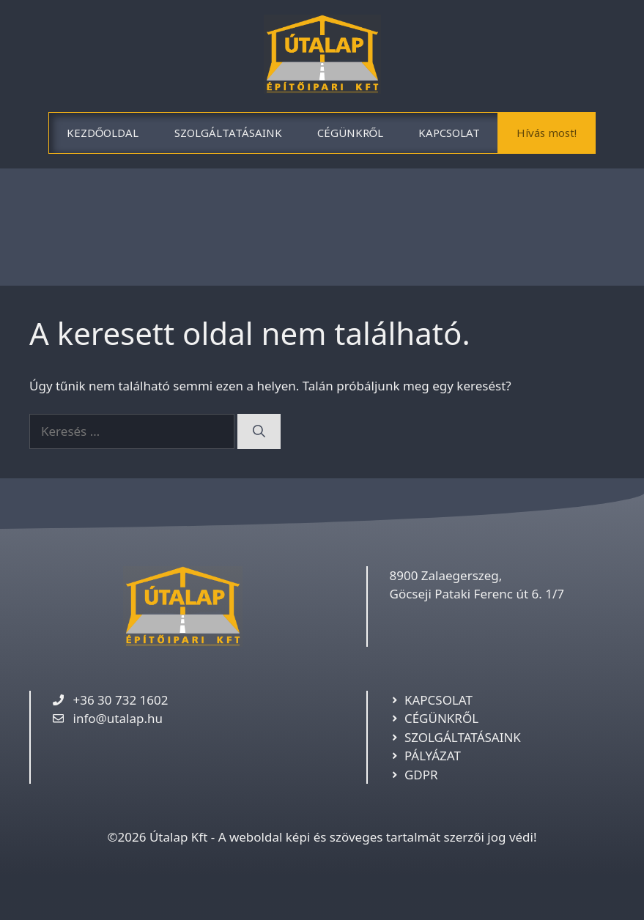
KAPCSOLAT (449, 132)
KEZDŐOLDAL (103, 132)
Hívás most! (547, 132)
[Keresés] (259, 431)
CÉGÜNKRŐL (350, 132)
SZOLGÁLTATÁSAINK (228, 132)
